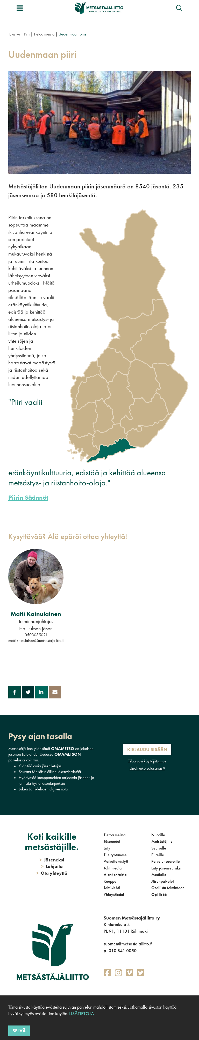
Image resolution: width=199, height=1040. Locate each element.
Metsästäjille (162, 841)
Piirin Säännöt (28, 497)
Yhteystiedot (114, 894)
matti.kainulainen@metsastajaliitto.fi (35, 640)
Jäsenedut (112, 841)
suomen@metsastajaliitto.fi (128, 944)
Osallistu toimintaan (167, 887)
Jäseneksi (51, 860)
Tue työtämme (115, 855)
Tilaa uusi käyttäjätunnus (147, 761)
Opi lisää (159, 894)
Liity (107, 848)
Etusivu (14, 34)
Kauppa (110, 881)
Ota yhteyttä (51, 873)
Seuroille (158, 848)
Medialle (158, 874)
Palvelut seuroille (165, 861)
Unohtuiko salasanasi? (147, 768)
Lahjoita (52, 866)
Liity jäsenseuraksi (166, 868)
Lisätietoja (81, 1013)
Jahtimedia (113, 868)
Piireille (157, 855)
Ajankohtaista (115, 874)
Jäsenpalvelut (162, 881)
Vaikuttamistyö (116, 861)
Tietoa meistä (44, 34)
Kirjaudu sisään (147, 749)
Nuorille (158, 835)
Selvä (19, 1031)
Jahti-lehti (112, 887)
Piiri (27, 34)
